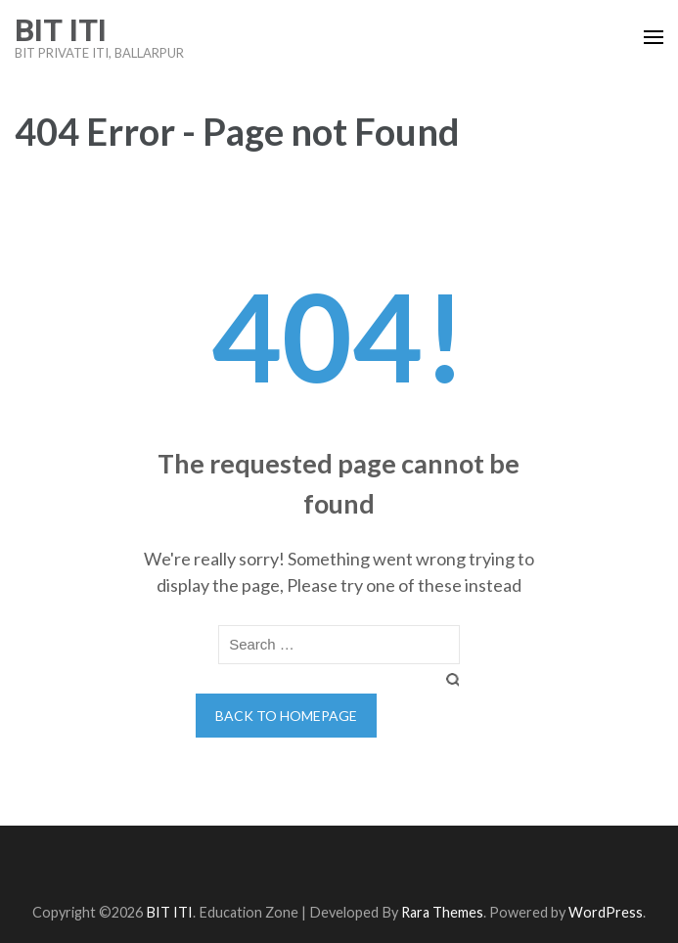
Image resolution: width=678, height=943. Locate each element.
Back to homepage (286, 715)
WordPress (605, 912)
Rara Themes (442, 912)
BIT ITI (61, 30)
